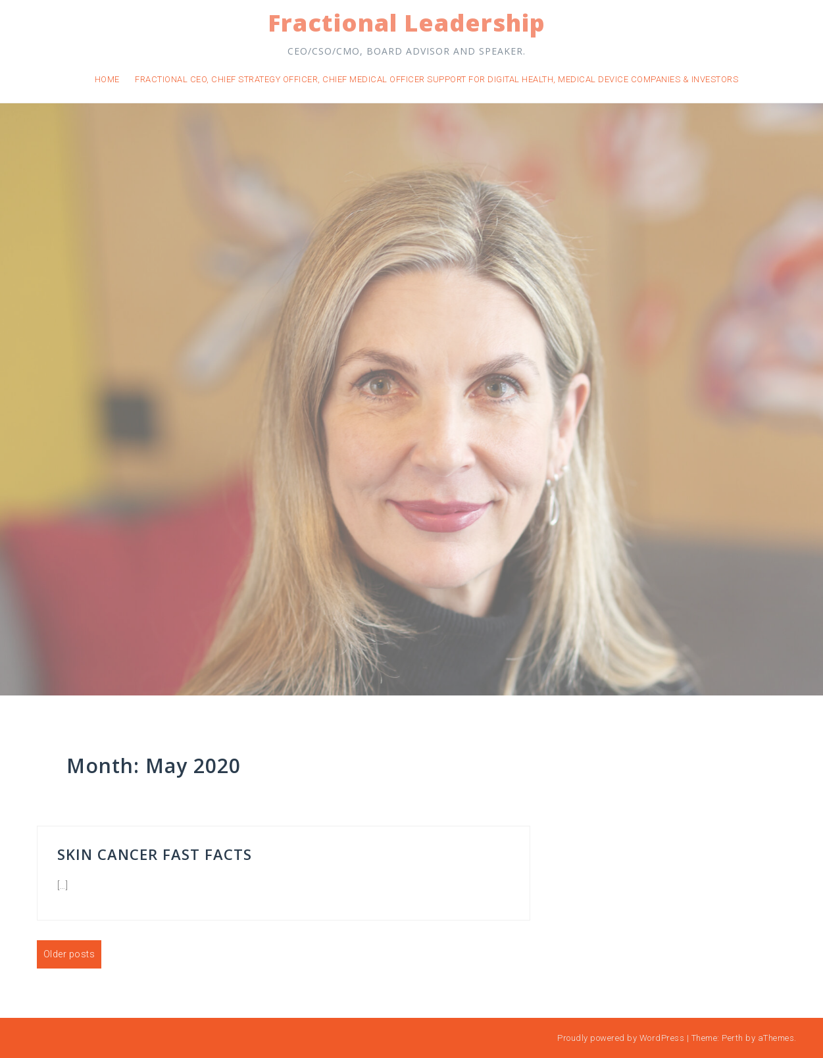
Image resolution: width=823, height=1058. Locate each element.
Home (107, 79)
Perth (732, 1038)
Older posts (69, 954)
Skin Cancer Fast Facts (154, 854)
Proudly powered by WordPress (620, 1038)
